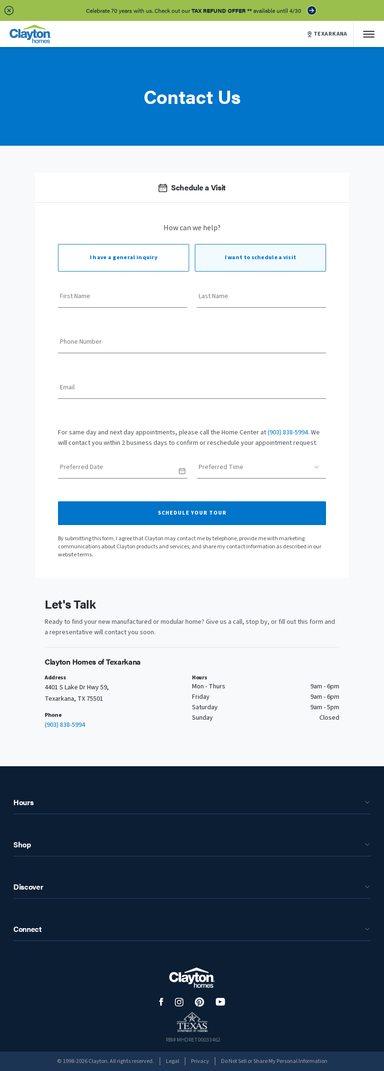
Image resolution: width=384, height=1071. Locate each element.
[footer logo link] (192, 978)
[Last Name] (261, 299)
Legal (172, 1061)
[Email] (192, 390)
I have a (123, 258)
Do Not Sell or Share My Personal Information (274, 1061)
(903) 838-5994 (288, 432)
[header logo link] (30, 34)
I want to (261, 258)
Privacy (200, 1061)
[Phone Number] (192, 345)
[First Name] (122, 299)
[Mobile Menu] (369, 34)
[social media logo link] (161, 1002)
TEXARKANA (327, 34)
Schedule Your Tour (192, 513)
